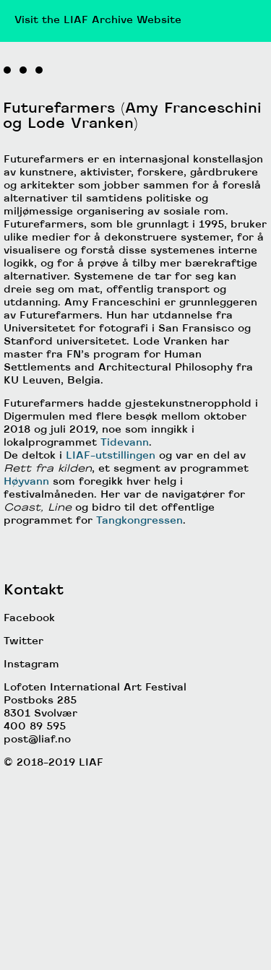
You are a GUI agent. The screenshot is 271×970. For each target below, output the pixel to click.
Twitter (23, 755)
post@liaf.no (37, 853)
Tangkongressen (139, 634)
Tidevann (124, 556)
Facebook (29, 732)
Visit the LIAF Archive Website (97, 20)
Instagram (31, 778)
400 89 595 (35, 840)
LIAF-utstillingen (110, 569)
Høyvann (26, 595)
